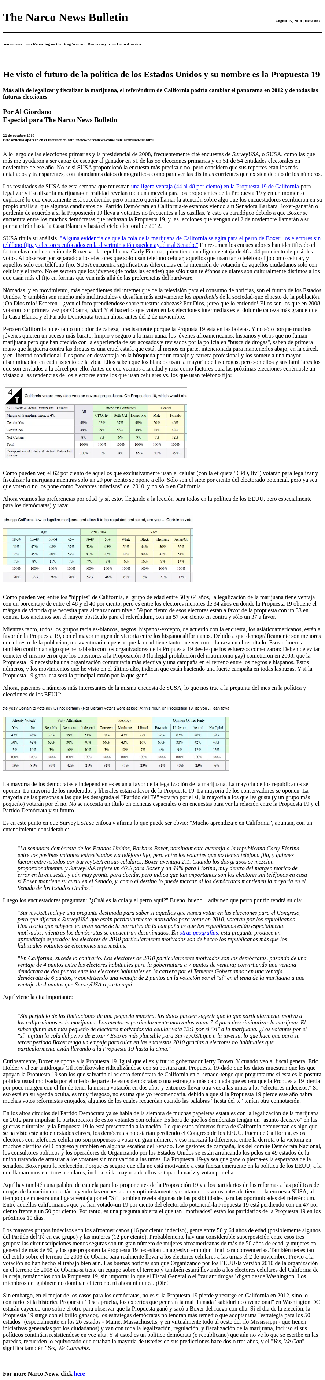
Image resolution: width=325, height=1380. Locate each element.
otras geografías (199, 932)
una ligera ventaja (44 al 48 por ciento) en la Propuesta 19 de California (215, 186)
